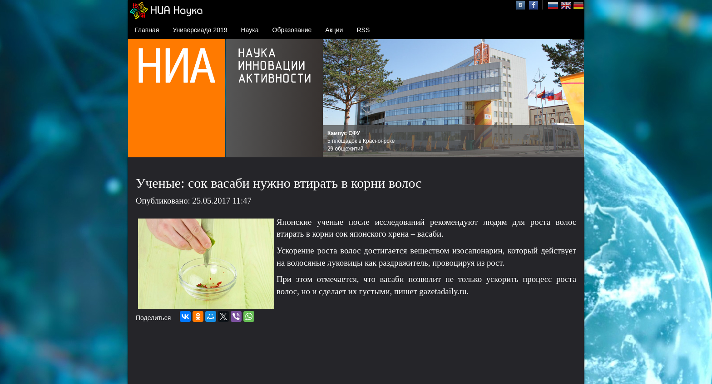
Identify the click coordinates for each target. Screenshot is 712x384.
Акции (334, 30)
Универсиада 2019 (200, 30)
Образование (292, 30)
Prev (334, 98)
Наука (250, 30)
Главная (147, 30)
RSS (363, 30)
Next (572, 98)
